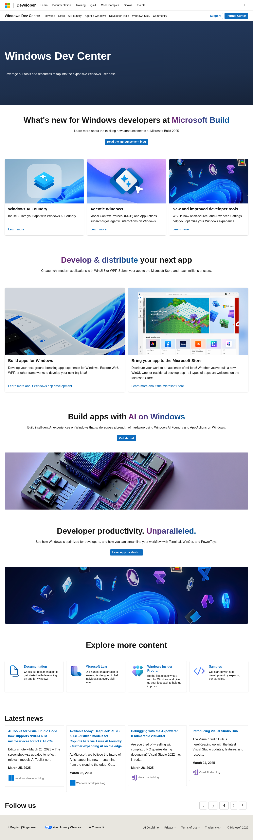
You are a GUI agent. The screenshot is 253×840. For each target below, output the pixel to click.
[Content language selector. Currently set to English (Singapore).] (22, 827)
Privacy (168, 827)
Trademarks (212, 827)
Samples (215, 666)
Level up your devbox (126, 552)
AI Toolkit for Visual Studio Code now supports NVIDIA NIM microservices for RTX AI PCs (32, 736)
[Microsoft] (7, 5)
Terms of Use (189, 827)
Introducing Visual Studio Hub (215, 731)
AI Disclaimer (151, 827)
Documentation (35, 666)
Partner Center (236, 15)
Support (215, 15)
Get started (126, 438)
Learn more (16, 229)
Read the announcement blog (126, 141)
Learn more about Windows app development (40, 386)
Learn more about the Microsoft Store (158, 386)
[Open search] (244, 5)
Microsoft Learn (97, 666)
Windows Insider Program (159, 668)
